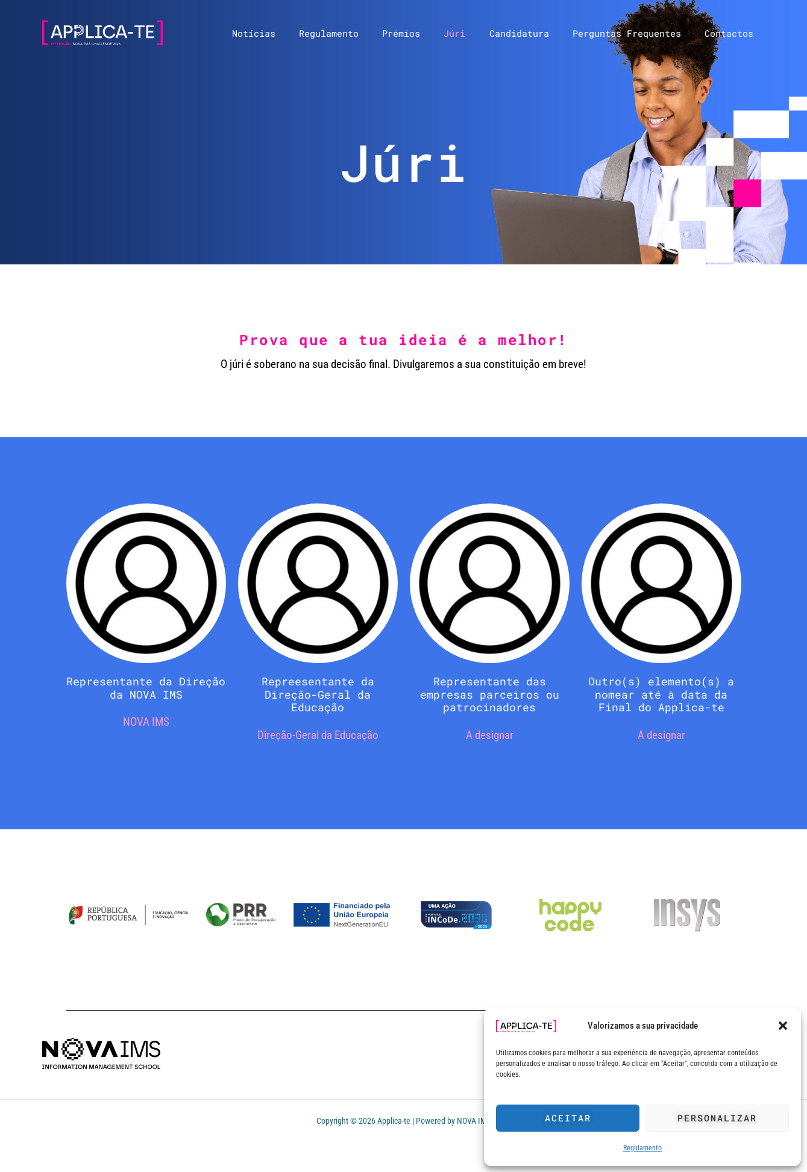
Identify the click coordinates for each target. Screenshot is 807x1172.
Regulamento (642, 1148)
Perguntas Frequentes (635, 33)
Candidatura (533, 33)
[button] (783, 1026)
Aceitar (568, 1118)
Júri (474, 33)
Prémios (426, 33)
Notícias (290, 33)
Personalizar (717, 1118)
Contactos (732, 33)
